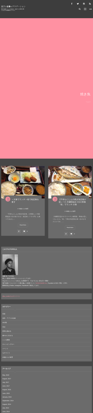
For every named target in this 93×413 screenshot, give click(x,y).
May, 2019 (5, 375)
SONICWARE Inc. (41, 283)
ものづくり (6, 353)
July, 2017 (5, 382)
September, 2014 (7, 400)
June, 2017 (6, 386)
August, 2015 (6, 389)
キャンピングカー (8, 344)
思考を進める (6, 331)
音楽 (3, 314)
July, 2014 (5, 408)
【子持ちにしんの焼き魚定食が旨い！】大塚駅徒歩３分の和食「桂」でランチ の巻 (72, 202)
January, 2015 (7, 397)
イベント (5, 348)
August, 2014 (6, 404)
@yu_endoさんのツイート (11, 296)
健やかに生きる (7, 335)
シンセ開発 (6, 340)
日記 (3, 327)
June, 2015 (6, 393)
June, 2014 (6, 411)
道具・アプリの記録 (9, 318)
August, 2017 (6, 379)
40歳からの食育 (23, 209)
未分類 (4, 322)
